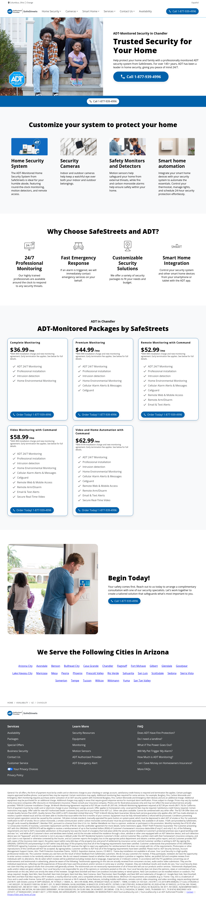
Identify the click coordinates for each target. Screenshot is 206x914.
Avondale (41, 666)
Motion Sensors (81, 751)
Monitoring (79, 745)
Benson (55, 666)
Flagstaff (122, 666)
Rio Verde (113, 673)
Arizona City (25, 666)
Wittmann (113, 680)
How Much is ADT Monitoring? (155, 757)
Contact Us (13, 757)
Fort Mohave (138, 666)
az (32, 702)
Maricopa (41, 673)
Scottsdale (158, 673)
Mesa (54, 673)
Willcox (99, 680)
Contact (190, 892)
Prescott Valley (95, 673)
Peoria (65, 673)
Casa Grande (90, 666)
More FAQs (144, 769)
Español (195, 2)
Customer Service (17, 763)
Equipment (79, 739)
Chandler (107, 666)
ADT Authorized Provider (87, 757)
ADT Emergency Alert (85, 763)
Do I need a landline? (149, 739)
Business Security (17, 751)
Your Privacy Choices (22, 769)
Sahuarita (128, 673)
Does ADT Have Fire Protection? (156, 733)
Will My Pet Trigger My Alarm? (155, 751)
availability (22, 702)
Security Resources (83, 733)
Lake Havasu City (22, 673)
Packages (12, 739)
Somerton (61, 680)
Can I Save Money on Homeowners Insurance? (164, 763)
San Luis (143, 673)
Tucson (87, 680)
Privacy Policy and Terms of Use (21, 894)
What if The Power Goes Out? (154, 745)
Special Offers (15, 745)
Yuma (126, 680)
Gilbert (154, 666)
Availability (13, 733)
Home (10, 702)
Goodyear (182, 666)
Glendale (167, 666)
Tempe (75, 680)
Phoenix (77, 673)
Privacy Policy (15, 775)
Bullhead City (72, 666)
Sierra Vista (187, 673)
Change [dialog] (29, 2)
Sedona (172, 673)
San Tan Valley (142, 680)
